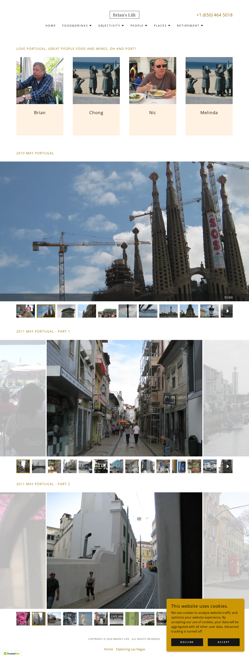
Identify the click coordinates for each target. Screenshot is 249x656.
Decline (187, 642)
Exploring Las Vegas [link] (130, 649)
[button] (77, 25)
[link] (124, 15)
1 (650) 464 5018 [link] (216, 15)
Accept (224, 642)
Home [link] (51, 25)
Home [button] (108, 649)
